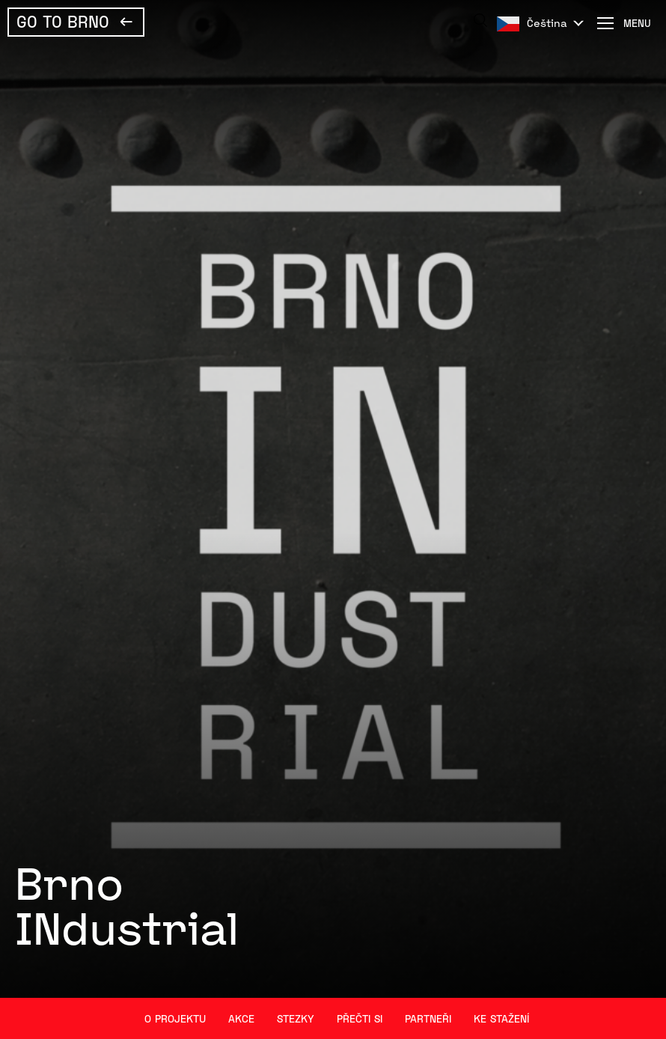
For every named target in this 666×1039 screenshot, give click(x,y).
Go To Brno (62, 21)
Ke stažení (501, 1018)
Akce (241, 1018)
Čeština (547, 22)
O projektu (175, 1018)
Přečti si (359, 1018)
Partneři (428, 1018)
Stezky (295, 1018)
